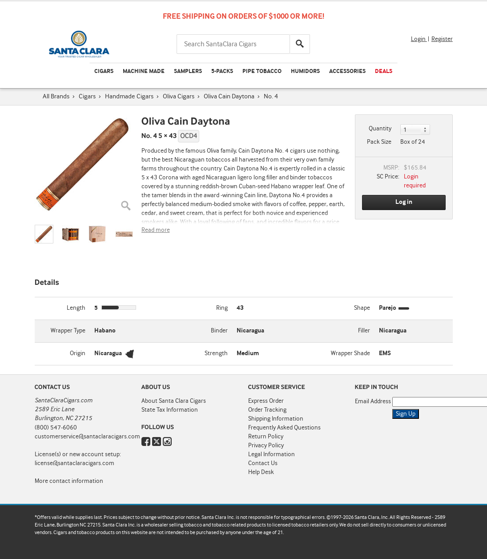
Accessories (347, 71)
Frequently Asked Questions (284, 427)
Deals (383, 71)
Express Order (266, 401)
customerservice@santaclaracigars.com (87, 436)
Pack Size (379, 142)
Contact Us (263, 463)
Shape (362, 308)
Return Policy (265, 436)
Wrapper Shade (350, 353)
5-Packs (222, 71)
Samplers (188, 71)
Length (76, 308)
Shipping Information (275, 418)
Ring (222, 308)
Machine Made (144, 71)
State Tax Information (169, 409)
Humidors (305, 71)
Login (419, 39)
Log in (403, 202)
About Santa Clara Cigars (173, 401)
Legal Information (271, 454)
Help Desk (261, 472)
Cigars (103, 71)
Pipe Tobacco (262, 71)
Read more (155, 230)
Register (442, 39)
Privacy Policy (266, 445)
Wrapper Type (68, 330)
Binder (219, 330)
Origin (77, 353)
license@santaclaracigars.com (74, 463)
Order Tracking (267, 409)
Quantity (380, 128)
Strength (216, 353)
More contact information (69, 481)
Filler (364, 330)
